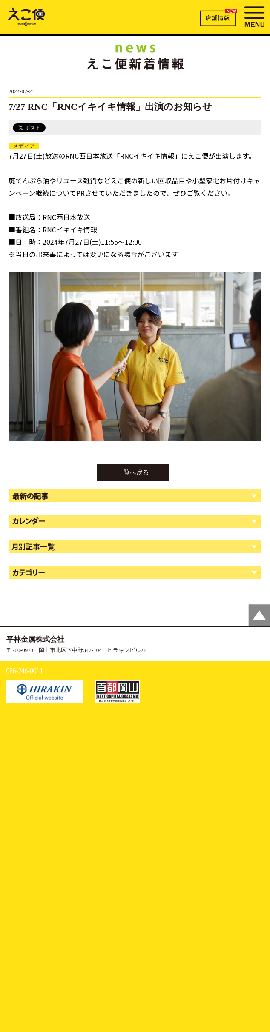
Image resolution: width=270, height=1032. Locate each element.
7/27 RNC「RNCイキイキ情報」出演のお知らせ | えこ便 (26, 16)
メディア (24, 146)
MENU (254, 15)
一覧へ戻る (133, 472)
